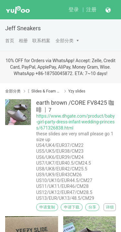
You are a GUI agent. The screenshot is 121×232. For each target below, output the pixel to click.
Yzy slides (76, 91)
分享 (92, 207)
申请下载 (71, 207)
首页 (9, 40)
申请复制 (47, 207)
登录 (73, 9)
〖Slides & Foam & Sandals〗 (44, 91)
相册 (23, 40)
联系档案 (41, 40)
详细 (110, 207)
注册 (91, 9)
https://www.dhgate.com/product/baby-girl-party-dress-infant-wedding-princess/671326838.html (75, 121)
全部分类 (64, 40)
